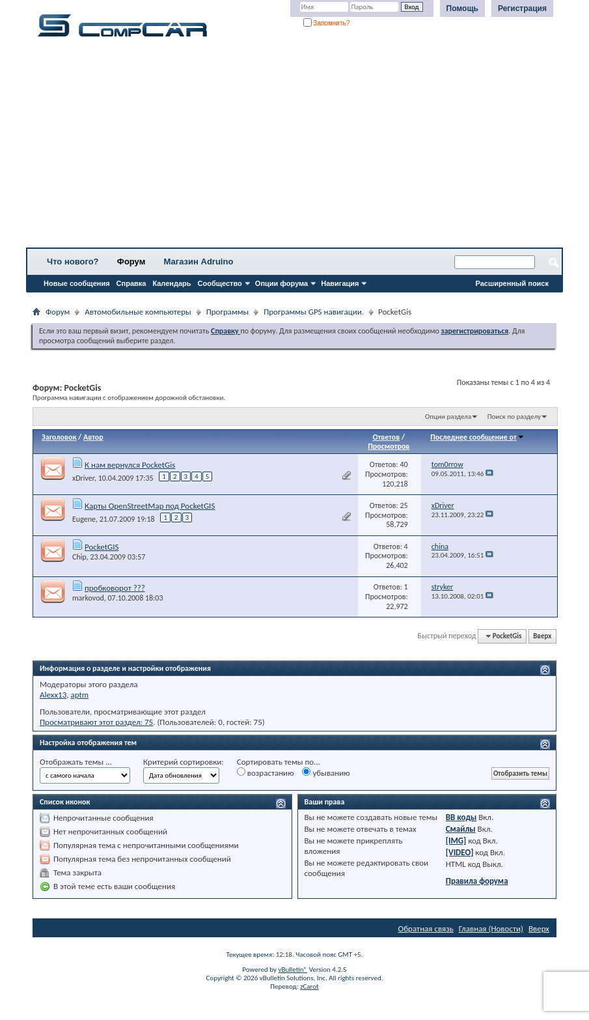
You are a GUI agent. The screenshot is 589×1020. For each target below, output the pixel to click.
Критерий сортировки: (183, 762)
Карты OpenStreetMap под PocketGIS (150, 506)
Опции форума (281, 283)
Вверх (542, 636)
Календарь (171, 283)
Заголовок (59, 437)
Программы (227, 312)
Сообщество (220, 283)
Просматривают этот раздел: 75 (96, 722)
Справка (131, 283)
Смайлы (461, 829)
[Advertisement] (294, 146)
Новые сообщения (77, 283)
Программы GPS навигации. (314, 312)
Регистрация (522, 8)
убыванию (325, 772)
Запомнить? (326, 23)
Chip (79, 556)
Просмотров (388, 446)
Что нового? (73, 261)
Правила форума (477, 881)
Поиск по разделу (514, 416)
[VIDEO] (460, 852)
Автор (93, 437)
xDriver (83, 478)
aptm (79, 695)
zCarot (309, 986)
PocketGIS (102, 547)
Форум (131, 261)
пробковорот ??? (115, 588)
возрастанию (265, 772)
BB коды (461, 817)
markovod (88, 597)
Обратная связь (426, 928)
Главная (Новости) (491, 928)
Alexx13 (53, 695)
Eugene (84, 519)
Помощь (462, 8)
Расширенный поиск (512, 283)
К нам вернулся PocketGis (130, 465)
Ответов (386, 437)
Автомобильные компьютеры (138, 312)
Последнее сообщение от (477, 437)
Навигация (340, 283)
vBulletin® (292, 969)
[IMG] (456, 840)
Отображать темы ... (76, 762)
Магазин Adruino (199, 261)
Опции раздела (448, 416)
